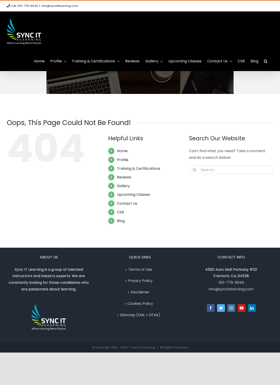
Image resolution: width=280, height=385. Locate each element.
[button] (265, 61)
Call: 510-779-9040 (24, 6)
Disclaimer (140, 292)
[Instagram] (231, 308)
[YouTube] (241, 308)
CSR (120, 212)
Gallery (123, 186)
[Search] (194, 169)
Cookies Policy (140, 303)
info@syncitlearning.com (59, 6)
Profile (122, 159)
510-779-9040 (231, 282)
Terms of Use (140, 269)
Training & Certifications (138, 168)
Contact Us (127, 203)
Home (122, 151)
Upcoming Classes (133, 194)
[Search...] (231, 170)
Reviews (124, 177)
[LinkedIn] (252, 308)
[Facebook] (211, 308)
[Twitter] (221, 308)
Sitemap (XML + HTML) (140, 315)
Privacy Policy (140, 280)
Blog (121, 220)
